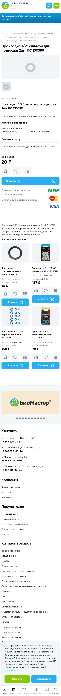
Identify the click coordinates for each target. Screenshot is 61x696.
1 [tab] (17, 418)
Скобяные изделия (12, 606)
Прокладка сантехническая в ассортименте (11, 271)
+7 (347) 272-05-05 (19, 3)
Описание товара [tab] (12, 139)
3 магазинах (42, 276)
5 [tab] (29, 418)
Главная (6, 33)
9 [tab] (41, 418)
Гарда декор (9, 555)
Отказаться (44, 678)
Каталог (20, 33)
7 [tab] (35, 418)
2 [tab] (20, 418)
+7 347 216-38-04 (12, 470)
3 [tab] (23, 418)
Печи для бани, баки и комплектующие (24, 586)
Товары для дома (11, 632)
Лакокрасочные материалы (18, 571)
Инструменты (9, 566)
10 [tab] (44, 418)
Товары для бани (11, 627)
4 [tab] (26, 418)
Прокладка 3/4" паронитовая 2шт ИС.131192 (41, 334)
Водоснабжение (42, 33)
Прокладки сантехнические (22, 40)
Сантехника (8, 601)
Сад (4, 596)
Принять (17, 678)
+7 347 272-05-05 (12, 460)
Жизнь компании (11, 487)
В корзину (30, 181)
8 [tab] (38, 418)
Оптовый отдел (10, 519)
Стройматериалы (12, 616)
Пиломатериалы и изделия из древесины (25, 611)
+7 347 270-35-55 (12, 441)
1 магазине (11, 279)
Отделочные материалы (16, 581)
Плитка (6, 591)
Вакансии (7, 492)
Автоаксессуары (11, 637)
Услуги (5, 534)
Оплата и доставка (13, 529)
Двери (5, 621)
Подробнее (10, 670)
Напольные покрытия (14, 576)
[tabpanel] (30, 402)
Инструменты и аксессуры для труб (28, 37)
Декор (5, 560)
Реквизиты (7, 497)
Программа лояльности (15, 524)
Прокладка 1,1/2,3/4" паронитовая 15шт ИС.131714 (13, 334)
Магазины (10, 514)
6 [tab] (32, 418)
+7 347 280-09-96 (40, 131)
